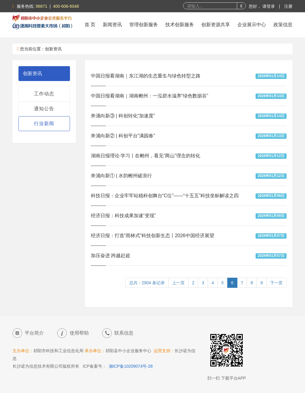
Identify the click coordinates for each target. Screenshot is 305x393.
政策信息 (282, 24)
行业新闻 (44, 123)
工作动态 (44, 93)
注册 (288, 6)
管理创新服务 (143, 24)
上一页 (178, 282)
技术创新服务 (179, 24)
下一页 (276, 282)
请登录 (269, 6)
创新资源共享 (215, 24)
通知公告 (44, 108)
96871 (41, 6)
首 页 (90, 24)
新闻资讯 (112, 24)
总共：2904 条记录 (147, 282)
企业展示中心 (251, 24)
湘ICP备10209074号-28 (131, 366)
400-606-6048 (66, 6)
